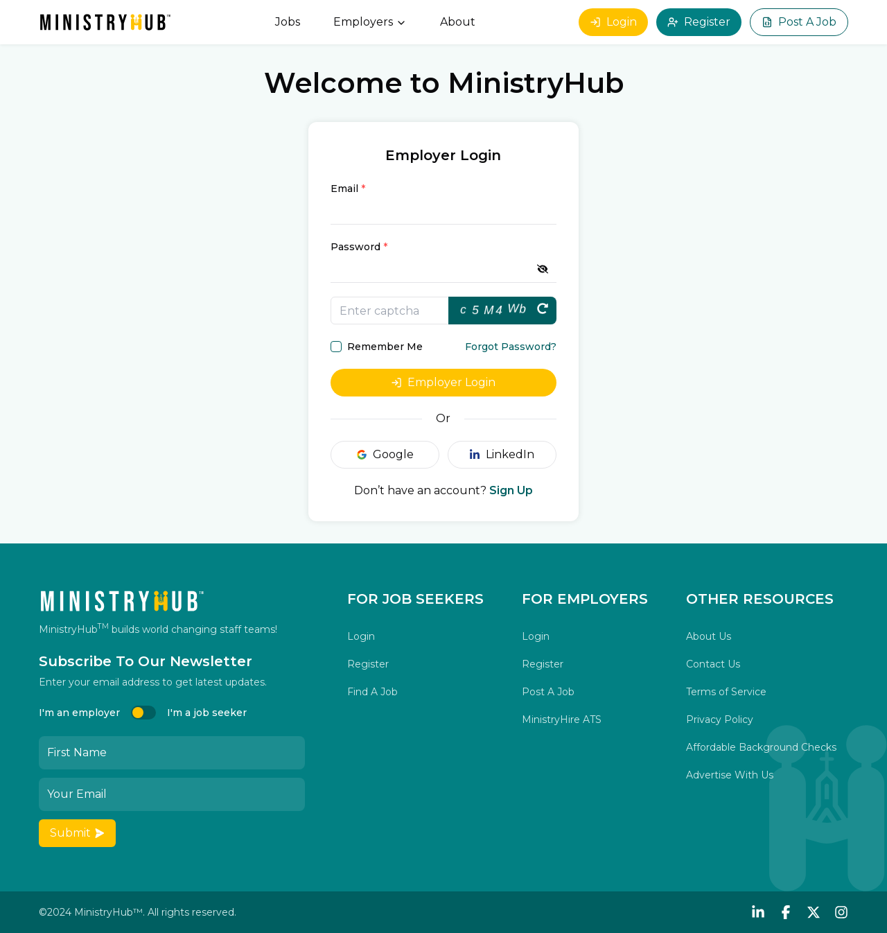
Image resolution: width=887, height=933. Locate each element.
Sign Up (511, 490)
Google (385, 454)
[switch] (143, 713)
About (457, 21)
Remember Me (385, 346)
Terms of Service (726, 692)
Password (359, 247)
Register (698, 21)
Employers (370, 21)
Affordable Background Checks (761, 747)
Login (613, 21)
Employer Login (443, 382)
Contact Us (713, 664)
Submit (77, 832)
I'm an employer (79, 712)
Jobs (287, 21)
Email (348, 188)
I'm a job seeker (207, 712)
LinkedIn (501, 454)
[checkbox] (336, 346)
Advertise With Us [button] (729, 775)
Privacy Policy (719, 719)
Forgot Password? (510, 346)
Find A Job (372, 692)
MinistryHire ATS (561, 719)
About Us (708, 636)
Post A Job (799, 21)
